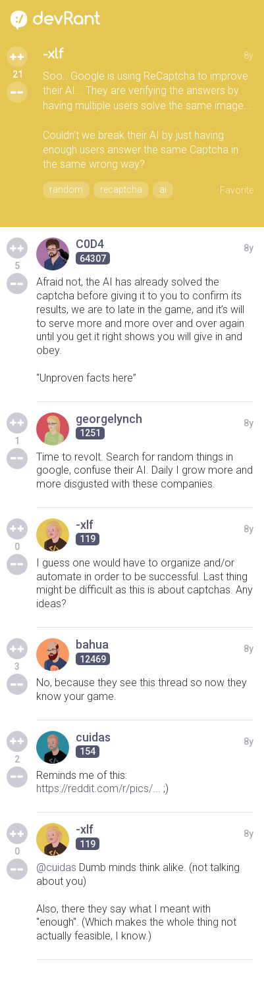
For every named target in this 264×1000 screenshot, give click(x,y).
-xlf (53, 54)
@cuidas (56, 867)
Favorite (236, 190)
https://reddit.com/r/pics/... (98, 788)
